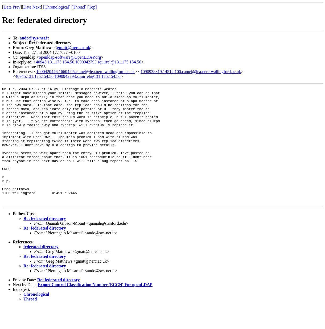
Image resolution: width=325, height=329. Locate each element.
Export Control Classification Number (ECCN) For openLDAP (95, 308)
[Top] (92, 7)
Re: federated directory (44, 241)
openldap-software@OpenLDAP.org (70, 57)
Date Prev (11, 7)
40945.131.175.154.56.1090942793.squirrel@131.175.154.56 (88, 62)
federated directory (41, 270)
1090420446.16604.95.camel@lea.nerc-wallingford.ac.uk (85, 71)
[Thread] (78, 7)
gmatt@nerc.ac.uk (73, 47)
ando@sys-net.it (34, 38)
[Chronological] (56, 7)
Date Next (32, 7)
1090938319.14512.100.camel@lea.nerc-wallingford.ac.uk (191, 71)
